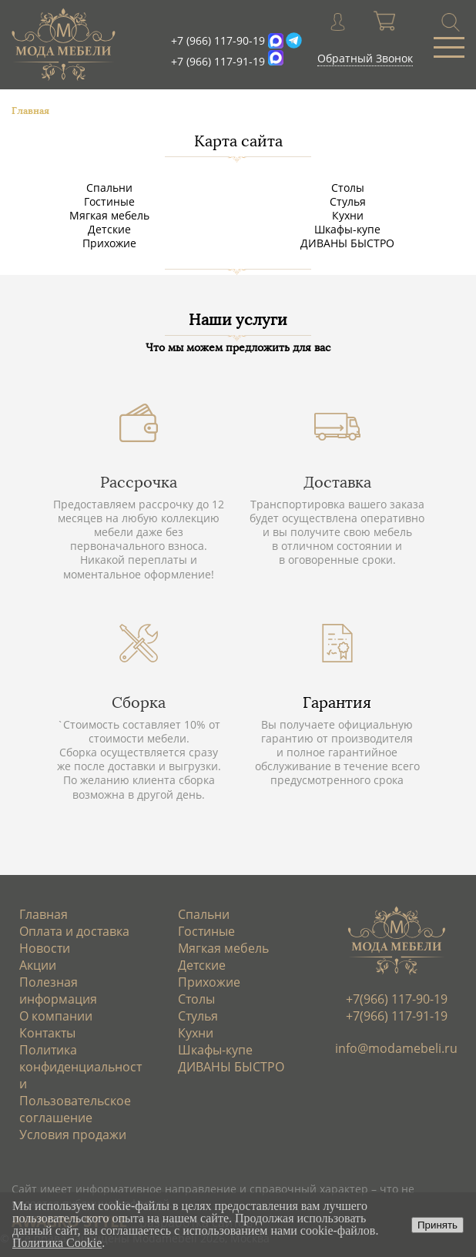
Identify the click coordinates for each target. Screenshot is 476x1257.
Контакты (47, 1032)
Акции (37, 965)
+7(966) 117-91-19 (397, 1015)
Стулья (348, 201)
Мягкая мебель (109, 215)
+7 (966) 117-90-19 (218, 40)
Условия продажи (72, 1134)
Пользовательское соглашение (75, 1109)
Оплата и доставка (74, 931)
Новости (44, 948)
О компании (55, 1015)
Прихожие (109, 243)
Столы (347, 187)
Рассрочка (138, 482)
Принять (437, 1225)
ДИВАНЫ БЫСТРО (347, 243)
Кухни (348, 215)
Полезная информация (58, 990)
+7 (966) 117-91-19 (218, 61)
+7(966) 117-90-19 (397, 999)
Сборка (139, 702)
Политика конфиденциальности (80, 1066)
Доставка (337, 482)
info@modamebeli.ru (396, 1048)
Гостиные (109, 201)
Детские (109, 229)
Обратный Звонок (365, 58)
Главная (43, 914)
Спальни (109, 187)
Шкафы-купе (347, 229)
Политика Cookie (57, 1242)
